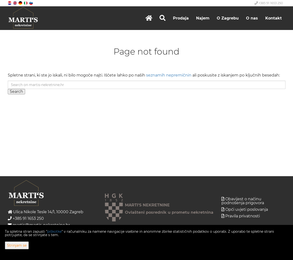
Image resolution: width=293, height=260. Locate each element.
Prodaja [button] (181, 18)
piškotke (54, 231)
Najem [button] (202, 18)
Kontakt (273, 18)
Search (16, 91)
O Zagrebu (228, 18)
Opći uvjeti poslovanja (246, 209)
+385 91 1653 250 (269, 3)
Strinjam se (17, 245)
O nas (252, 18)
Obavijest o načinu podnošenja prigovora (242, 201)
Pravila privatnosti (242, 216)
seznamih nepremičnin (168, 75)
